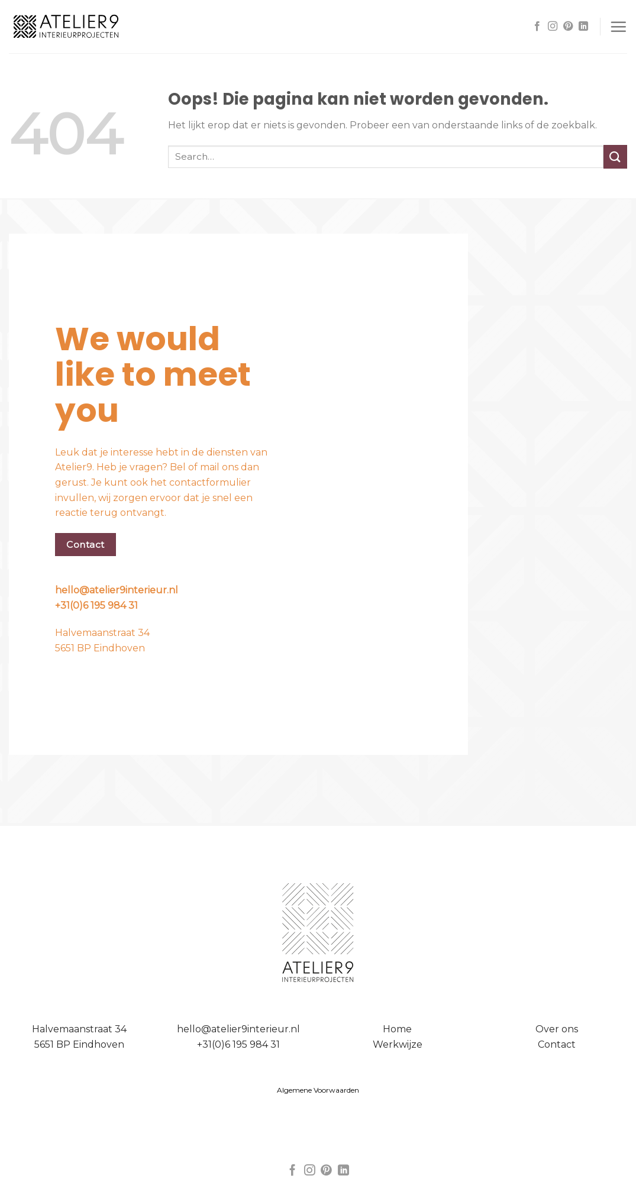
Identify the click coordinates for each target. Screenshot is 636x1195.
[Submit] (615, 156)
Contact (557, 1044)
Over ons (556, 1029)
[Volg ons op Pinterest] (568, 26)
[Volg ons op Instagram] (552, 26)
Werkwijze (397, 1044)
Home (397, 1029)
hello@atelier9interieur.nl (116, 590)
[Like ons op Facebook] (537, 26)
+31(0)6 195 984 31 (96, 605)
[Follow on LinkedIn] (583, 26)
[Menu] (618, 26)
